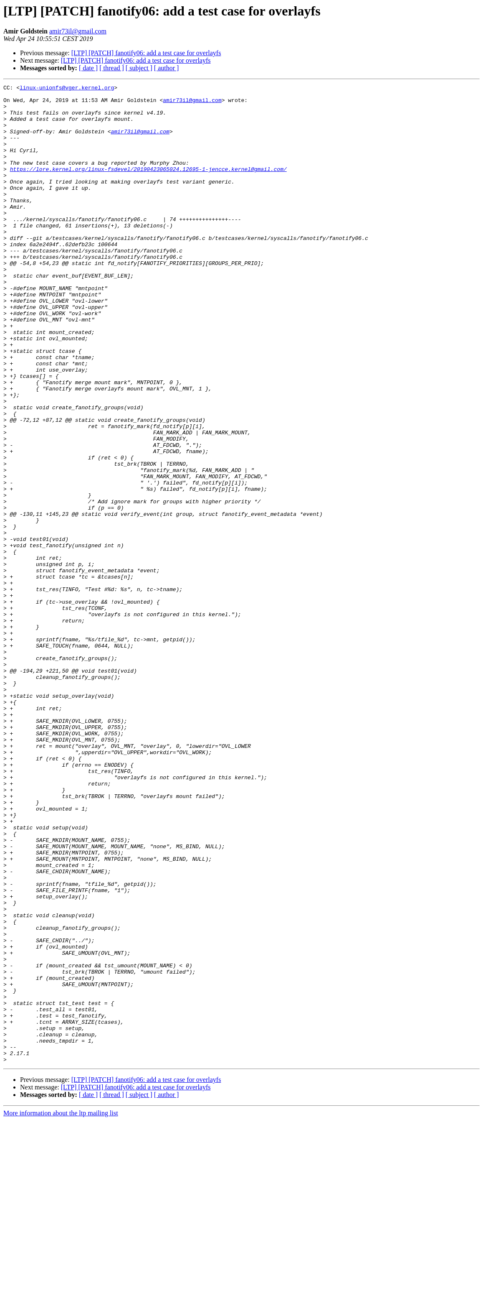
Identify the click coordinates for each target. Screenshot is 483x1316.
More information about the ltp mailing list (60, 1308)
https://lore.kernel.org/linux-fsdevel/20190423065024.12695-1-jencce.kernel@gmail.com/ (148, 186)
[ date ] (88, 67)
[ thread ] (111, 67)
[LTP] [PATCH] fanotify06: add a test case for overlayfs (146, 52)
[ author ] (166, 67)
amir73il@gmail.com (77, 31)
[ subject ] (139, 67)
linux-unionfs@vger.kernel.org (67, 88)
